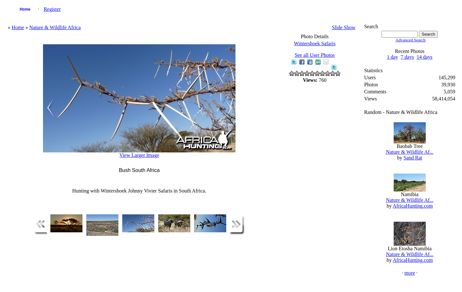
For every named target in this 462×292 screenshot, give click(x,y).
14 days (424, 57)
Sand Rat (413, 157)
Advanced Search (411, 40)
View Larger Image (139, 155)
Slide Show (343, 27)
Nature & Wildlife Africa (55, 27)
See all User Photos (315, 55)
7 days (407, 57)
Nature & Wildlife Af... (409, 152)
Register (52, 9)
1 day (392, 57)
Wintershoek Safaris (315, 43)
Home (25, 9)
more (409, 273)
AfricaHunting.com (413, 206)
